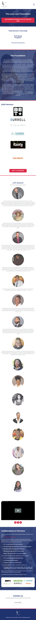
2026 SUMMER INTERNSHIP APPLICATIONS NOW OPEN (18, 20)
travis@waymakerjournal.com (10, 537)
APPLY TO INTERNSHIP (18, 170)
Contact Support (18, 602)
